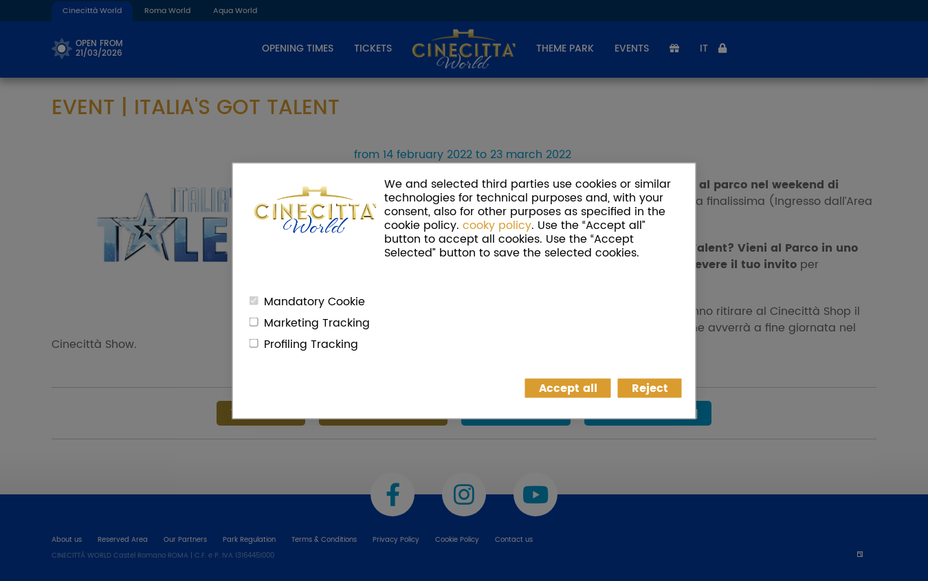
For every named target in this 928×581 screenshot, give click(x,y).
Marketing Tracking (317, 322)
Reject (650, 388)
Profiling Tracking (311, 344)
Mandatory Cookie (314, 301)
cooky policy (497, 225)
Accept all (568, 388)
